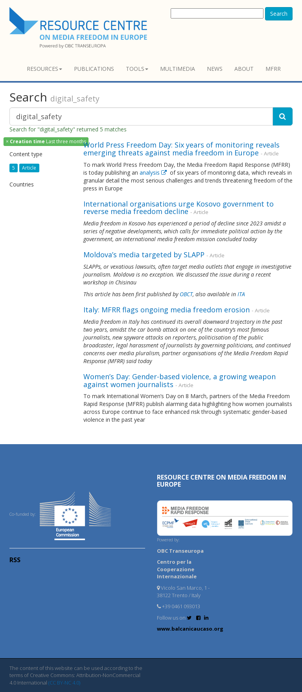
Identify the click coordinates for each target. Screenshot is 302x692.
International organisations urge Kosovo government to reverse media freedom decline (178, 207)
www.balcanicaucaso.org (190, 628)
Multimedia (177, 68)
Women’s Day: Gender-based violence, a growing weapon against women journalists (179, 380)
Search (278, 13)
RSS (14, 559)
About (244, 68)
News (215, 68)
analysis (154, 172)
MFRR (273, 68)
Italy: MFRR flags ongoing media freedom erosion (166, 309)
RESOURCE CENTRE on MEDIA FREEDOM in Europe (221, 481)
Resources (44, 68)
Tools (137, 68)
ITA (241, 294)
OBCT (186, 294)
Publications (94, 68)
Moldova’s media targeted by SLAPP (143, 254)
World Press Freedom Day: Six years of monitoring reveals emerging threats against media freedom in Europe (181, 148)
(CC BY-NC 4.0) (64, 682)
